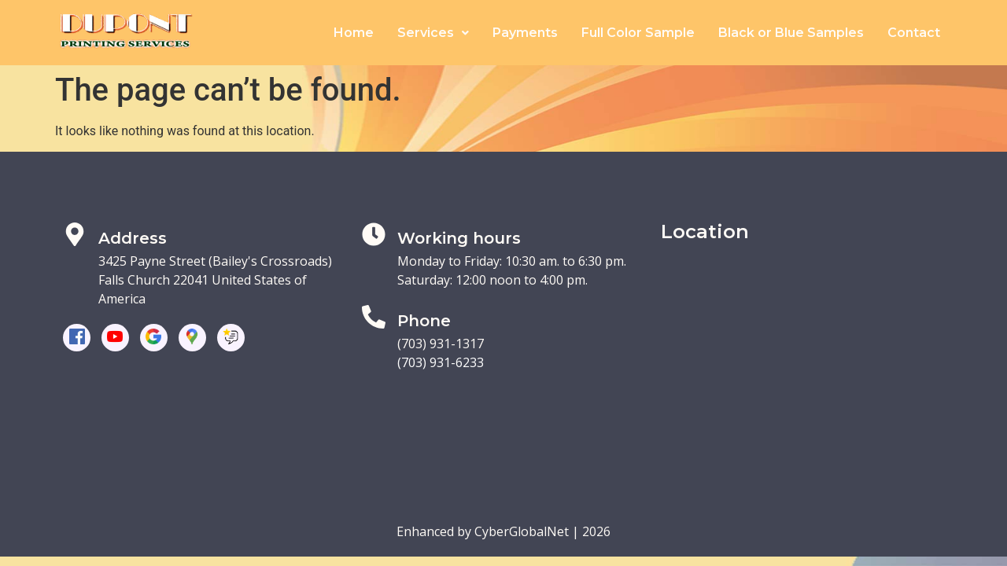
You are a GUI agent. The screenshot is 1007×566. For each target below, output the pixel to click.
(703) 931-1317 (440, 343)
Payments (525, 32)
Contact (913, 32)
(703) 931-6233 (440, 362)
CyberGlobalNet (521, 531)
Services (433, 32)
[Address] (75, 234)
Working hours (459, 238)
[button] (433, 33)
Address (132, 238)
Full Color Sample (638, 32)
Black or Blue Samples (791, 32)
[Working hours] (373, 234)
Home (354, 32)
